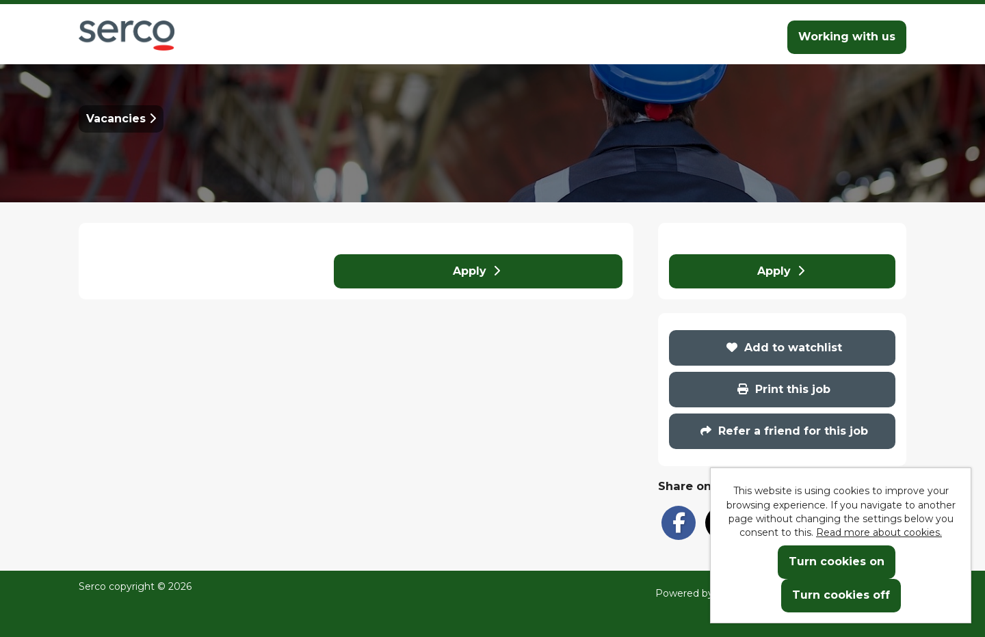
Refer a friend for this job (784, 430)
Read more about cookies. (879, 532)
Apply (476, 271)
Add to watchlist (784, 347)
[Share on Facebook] (678, 523)
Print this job (783, 389)
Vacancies (121, 118)
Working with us (846, 36)
